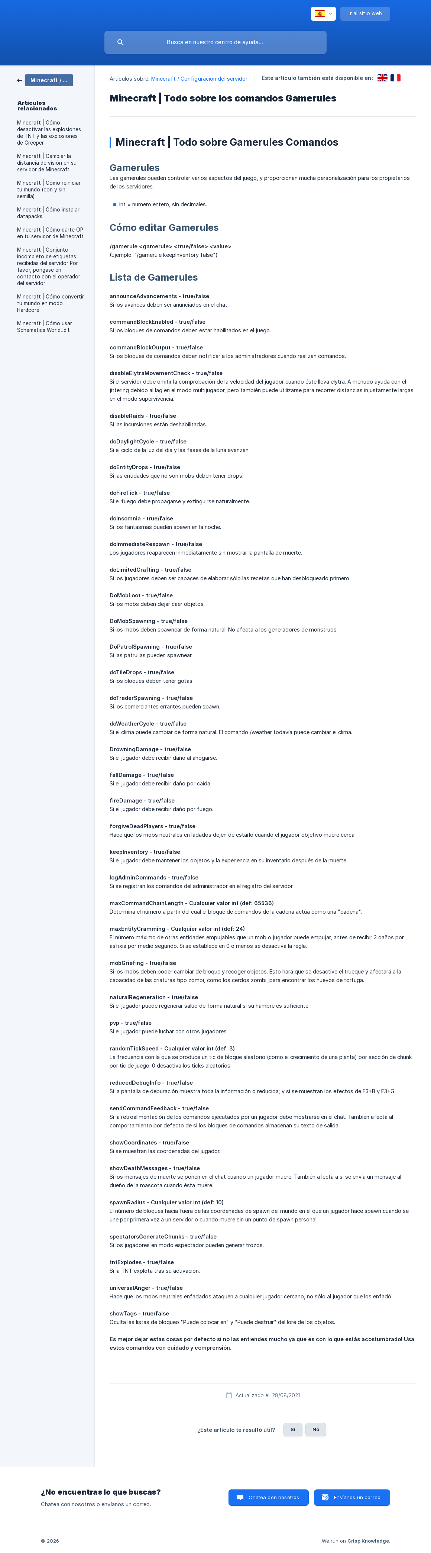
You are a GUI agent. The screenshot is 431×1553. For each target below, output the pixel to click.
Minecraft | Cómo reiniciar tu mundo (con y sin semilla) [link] (49, 189)
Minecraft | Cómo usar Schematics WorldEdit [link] (44, 326)
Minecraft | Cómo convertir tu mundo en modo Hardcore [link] (50, 303)
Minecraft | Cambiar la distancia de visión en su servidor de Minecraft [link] (47, 162)
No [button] (315, 1429)
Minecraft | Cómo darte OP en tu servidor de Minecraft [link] (50, 233)
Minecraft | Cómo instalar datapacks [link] (48, 213)
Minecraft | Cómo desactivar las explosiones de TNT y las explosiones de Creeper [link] (49, 133)
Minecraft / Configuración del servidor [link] (199, 78)
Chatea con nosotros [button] (274, 1497)
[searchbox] (215, 42)
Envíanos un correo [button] (357, 1497)
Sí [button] (293, 1429)
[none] (323, 14)
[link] (45, 79)
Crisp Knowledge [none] (368, 1541)
